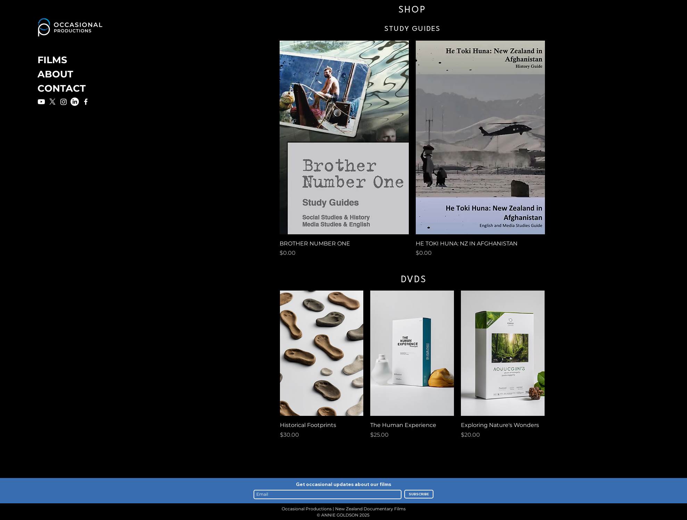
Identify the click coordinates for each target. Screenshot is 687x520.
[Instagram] (63, 102)
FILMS (52, 60)
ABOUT (55, 74)
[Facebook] (86, 102)
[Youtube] (41, 102)
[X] (52, 102)
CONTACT (62, 88)
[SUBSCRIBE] (418, 494)
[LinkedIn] (75, 102)
